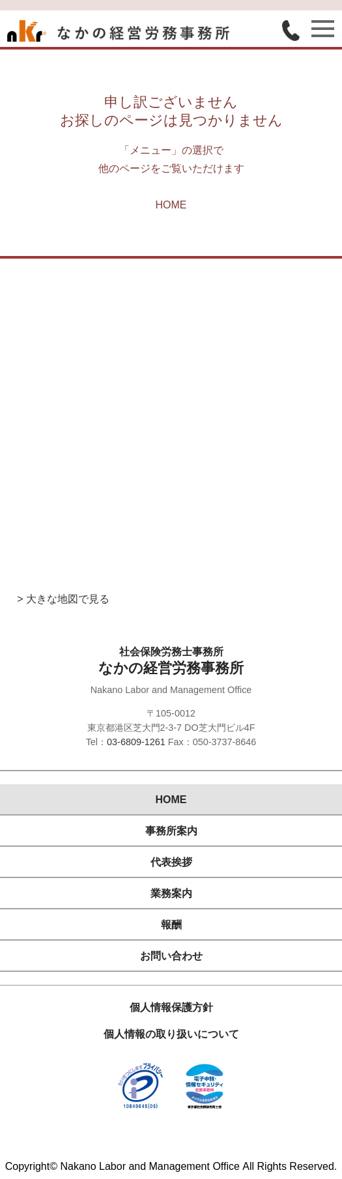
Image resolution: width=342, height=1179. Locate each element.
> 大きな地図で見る (63, 598)
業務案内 (171, 893)
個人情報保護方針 (171, 1007)
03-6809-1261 (136, 742)
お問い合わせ (171, 955)
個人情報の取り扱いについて (171, 1034)
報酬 (171, 924)
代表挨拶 (171, 862)
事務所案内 (171, 830)
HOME (171, 204)
